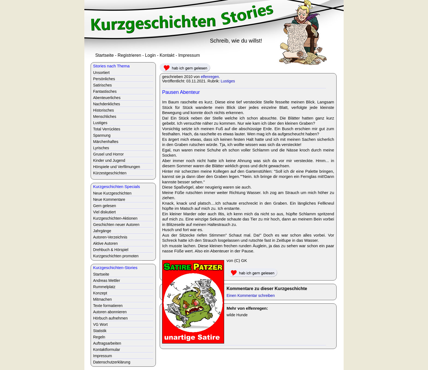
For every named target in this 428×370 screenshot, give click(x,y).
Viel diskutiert (104, 212)
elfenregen (210, 76)
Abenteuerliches (106, 98)
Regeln (99, 337)
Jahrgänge (102, 231)
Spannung (102, 135)
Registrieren (129, 55)
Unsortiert (101, 72)
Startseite (104, 55)
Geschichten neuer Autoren (116, 224)
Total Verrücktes (106, 129)
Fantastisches (105, 91)
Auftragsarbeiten (107, 343)
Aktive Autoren (105, 243)
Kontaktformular (106, 349)
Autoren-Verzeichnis (110, 237)
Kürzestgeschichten (109, 173)
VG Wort (100, 324)
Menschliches (104, 116)
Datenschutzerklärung (111, 362)
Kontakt (167, 55)
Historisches (103, 110)
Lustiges (228, 81)
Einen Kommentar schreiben (251, 295)
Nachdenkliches (106, 104)
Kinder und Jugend (109, 160)
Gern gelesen (104, 206)
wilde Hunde (237, 315)
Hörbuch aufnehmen (110, 318)
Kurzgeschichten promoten (116, 256)
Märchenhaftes (105, 141)
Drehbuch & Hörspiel (110, 249)
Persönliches (104, 79)
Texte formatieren (108, 305)
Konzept (100, 293)
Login (150, 55)
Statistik (99, 331)
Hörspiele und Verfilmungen (116, 167)
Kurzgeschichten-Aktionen (115, 218)
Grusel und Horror (108, 154)
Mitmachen (102, 299)
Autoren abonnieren (110, 312)
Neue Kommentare (109, 199)
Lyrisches (101, 148)
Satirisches (102, 85)
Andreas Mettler (106, 280)
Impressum (189, 55)
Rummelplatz (104, 287)
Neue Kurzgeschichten (112, 193)
